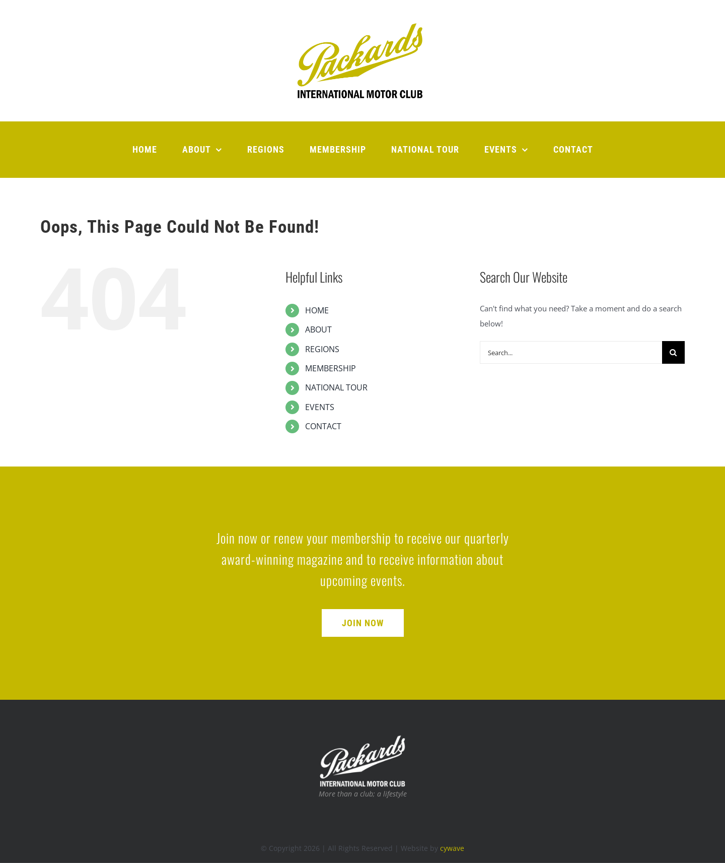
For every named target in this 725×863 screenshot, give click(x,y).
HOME (317, 310)
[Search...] (571, 352)
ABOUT (318, 329)
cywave (452, 848)
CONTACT (323, 426)
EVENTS (319, 407)
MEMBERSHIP (330, 368)
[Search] (673, 352)
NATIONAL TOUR (336, 387)
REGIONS (322, 349)
